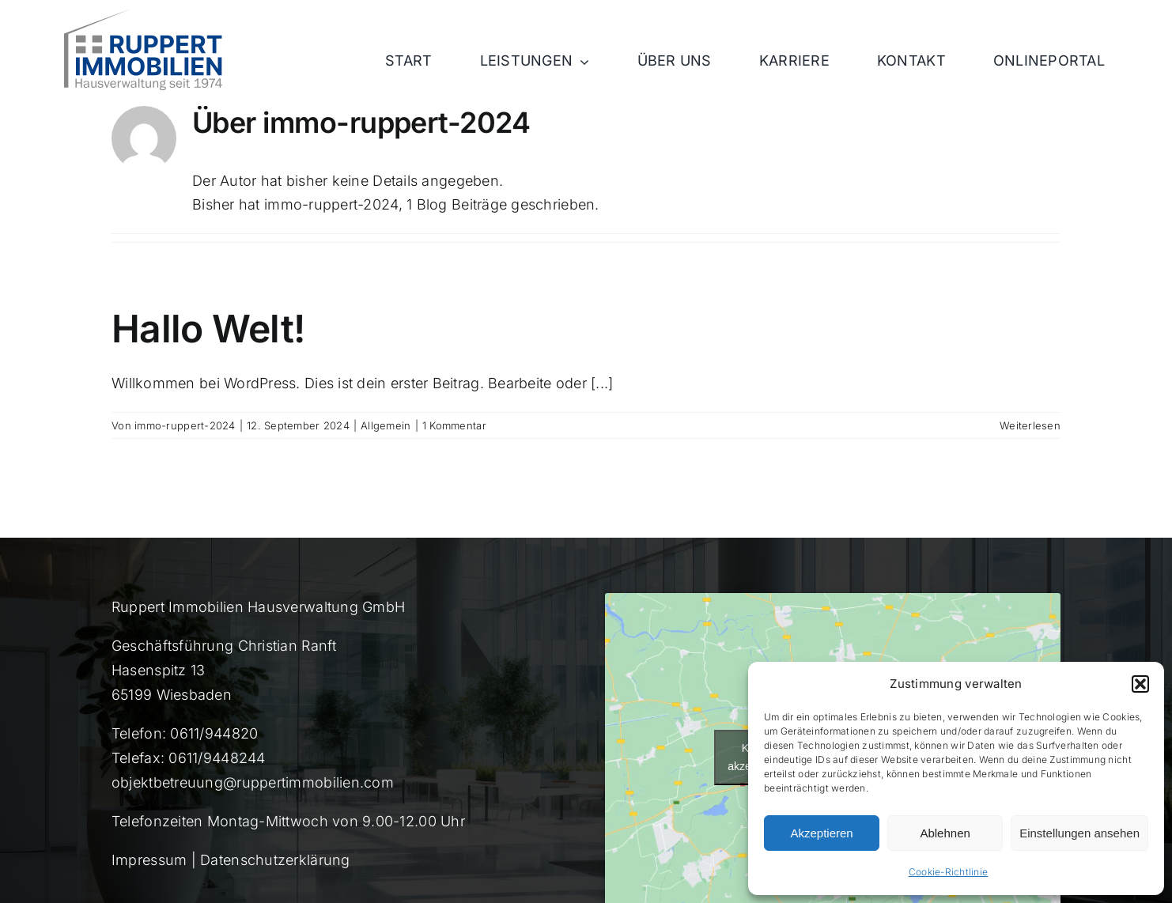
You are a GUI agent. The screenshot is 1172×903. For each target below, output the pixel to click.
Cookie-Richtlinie (949, 872)
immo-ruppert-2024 (185, 425)
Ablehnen (945, 833)
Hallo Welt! (208, 328)
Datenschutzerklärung (275, 860)
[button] (1140, 684)
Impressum (149, 860)
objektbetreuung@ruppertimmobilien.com (253, 782)
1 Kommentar (454, 425)
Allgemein (385, 425)
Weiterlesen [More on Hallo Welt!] (1030, 425)
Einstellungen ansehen (1079, 833)
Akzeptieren (821, 833)
